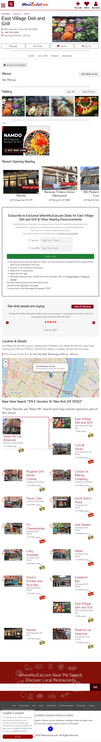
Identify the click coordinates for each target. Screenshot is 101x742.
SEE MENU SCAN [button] (89, 74)
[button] (11, 4)
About (14, 707)
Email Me (34, 248)
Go (95, 688)
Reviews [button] (67, 55)
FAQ (34, 707)
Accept (18, 736)
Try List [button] (86, 46)
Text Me (34, 240)
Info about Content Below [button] (15, 65)
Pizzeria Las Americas (83, 633)
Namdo (31, 631)
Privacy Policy (72, 278)
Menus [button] (55, 55)
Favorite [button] (62, 46)
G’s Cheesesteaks (35, 528)
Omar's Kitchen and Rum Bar (34, 582)
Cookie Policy (51, 707)
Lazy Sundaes (32, 554)
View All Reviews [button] (82, 307)
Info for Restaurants (66, 707)
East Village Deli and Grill (83, 422)
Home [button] (31, 55)
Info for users (81, 707)
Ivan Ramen (83, 526)
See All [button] (71, 91)
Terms (41, 707)
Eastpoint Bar (81, 580)
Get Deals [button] (37, 46)
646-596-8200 (11, 32)
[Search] (56, 240)
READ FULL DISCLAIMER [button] (68, 233)
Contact (91, 707)
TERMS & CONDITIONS (22, 728)
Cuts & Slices (79, 448)
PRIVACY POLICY (20, 731)
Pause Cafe (34, 500)
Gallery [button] (43, 55)
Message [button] (13, 46)
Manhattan (6, 13)
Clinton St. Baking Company (82, 476)
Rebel (79, 552)
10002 (26, 13)
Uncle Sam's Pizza (83, 501)
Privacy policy (24, 707)
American (18, 13)
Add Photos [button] (88, 91)
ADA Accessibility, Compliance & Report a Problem (50, 716)
